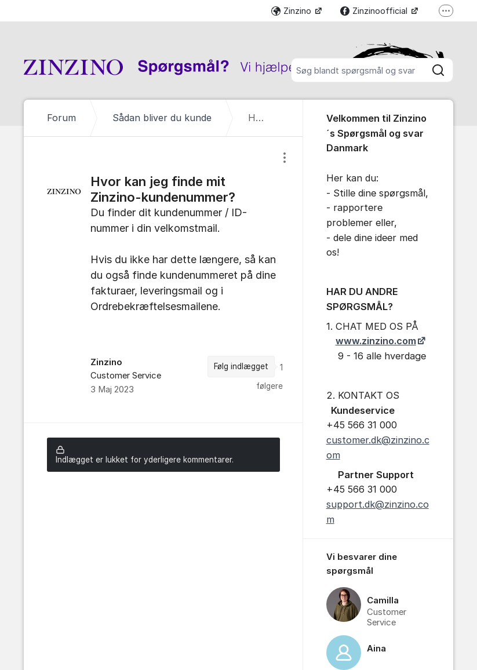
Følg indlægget (241, 366)
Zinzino (292, 11)
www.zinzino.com (376, 341)
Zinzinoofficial (375, 11)
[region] (163, 280)
